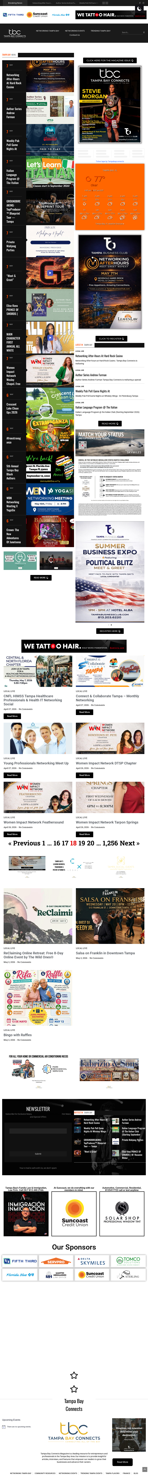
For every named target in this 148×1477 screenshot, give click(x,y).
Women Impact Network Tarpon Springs (107, 815)
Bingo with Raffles (18, 1025)
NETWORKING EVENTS (75, 30)
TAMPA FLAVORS (112, 1464)
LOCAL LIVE (79, 351)
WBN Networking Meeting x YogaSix (13, 504)
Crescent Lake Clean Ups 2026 (12, 408)
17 (65, 835)
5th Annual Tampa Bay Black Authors (12, 472)
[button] (79, 572)
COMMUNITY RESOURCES (45, 1464)
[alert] (19, 1417)
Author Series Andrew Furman (67, 3)
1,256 (110, 835)
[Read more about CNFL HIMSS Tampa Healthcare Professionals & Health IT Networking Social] (12, 713)
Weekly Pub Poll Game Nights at (13, 144)
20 (90, 835)
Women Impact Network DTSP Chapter (106, 758)
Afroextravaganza (14, 440)
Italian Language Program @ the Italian (13, 176)
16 (57, 835)
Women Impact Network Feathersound (34, 815)
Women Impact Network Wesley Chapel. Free (13, 375)
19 (82, 835)
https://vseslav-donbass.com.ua (46, 1104)
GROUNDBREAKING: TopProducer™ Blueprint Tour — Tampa (14, 211)
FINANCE (126, 1464)
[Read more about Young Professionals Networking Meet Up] (12, 770)
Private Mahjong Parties (11, 246)
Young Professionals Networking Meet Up (36, 758)
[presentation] (31, 1132)
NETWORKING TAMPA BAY (48, 30)
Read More (122, 1452)
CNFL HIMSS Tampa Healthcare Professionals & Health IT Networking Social (33, 697)
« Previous (24, 835)
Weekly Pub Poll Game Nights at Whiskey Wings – (95, 1122)
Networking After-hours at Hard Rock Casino (49, 3)
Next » (129, 835)
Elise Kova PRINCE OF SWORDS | (12, 309)
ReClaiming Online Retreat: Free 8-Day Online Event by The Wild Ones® (33, 947)
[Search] (132, 32)
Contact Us (75, 35)
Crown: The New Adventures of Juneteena (14, 536)
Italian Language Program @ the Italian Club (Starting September (133, 1122)
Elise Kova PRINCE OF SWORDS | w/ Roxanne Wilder (132, 1145)
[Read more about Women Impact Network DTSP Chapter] (84, 770)
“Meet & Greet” (11, 277)
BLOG (136, 1464)
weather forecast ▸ (110, 224)
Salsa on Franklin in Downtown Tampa (105, 945)
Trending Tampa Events (91, 1464)
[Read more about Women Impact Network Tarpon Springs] (84, 827)
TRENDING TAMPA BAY (100, 30)
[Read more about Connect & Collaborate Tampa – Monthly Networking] (84, 709)
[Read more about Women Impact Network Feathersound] (12, 827)
